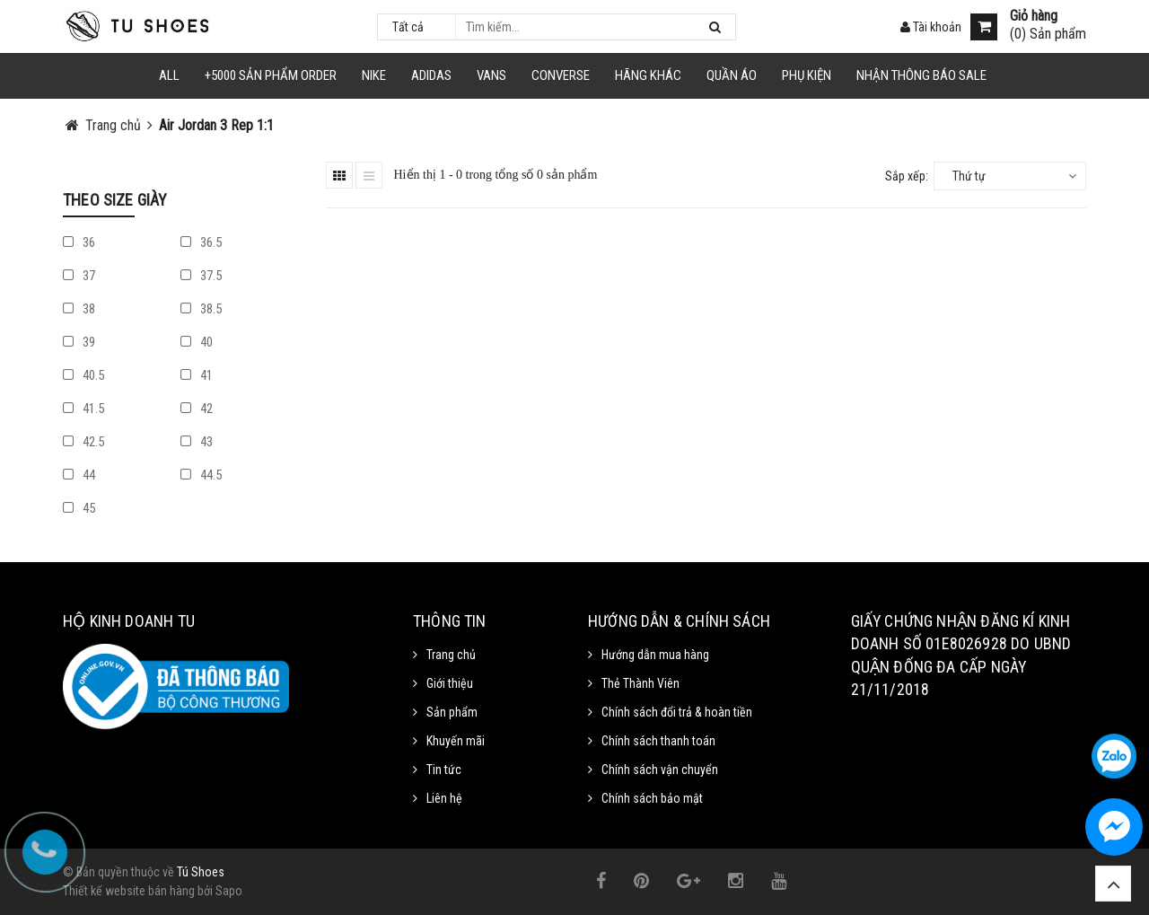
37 (79, 276)
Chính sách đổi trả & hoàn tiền (676, 712)
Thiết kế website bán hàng (129, 891)
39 (79, 342)
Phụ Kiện (806, 75)
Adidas (431, 75)
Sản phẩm (452, 712)
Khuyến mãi (455, 741)
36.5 (201, 242)
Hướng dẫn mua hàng (655, 654)
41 (196, 375)
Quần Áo (731, 75)
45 (79, 508)
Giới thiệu (449, 683)
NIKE (374, 75)
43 (196, 442)
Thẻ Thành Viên (640, 683)
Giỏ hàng (1033, 16)
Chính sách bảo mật (652, 798)
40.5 (83, 375)
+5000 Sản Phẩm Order (271, 75)
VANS (491, 75)
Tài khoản (930, 27)
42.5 (83, 442)
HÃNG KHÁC (648, 75)
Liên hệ (444, 798)
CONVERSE (560, 75)
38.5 (201, 309)
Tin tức (443, 769)
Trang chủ (451, 654)
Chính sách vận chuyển (659, 769)
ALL (169, 75)
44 (79, 475)
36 (79, 242)
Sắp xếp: (906, 176)
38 (79, 309)
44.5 (201, 475)
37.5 (201, 276)
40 (196, 342)
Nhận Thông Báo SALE (921, 75)
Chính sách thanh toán (658, 741)
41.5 (83, 408)
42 (196, 408)
